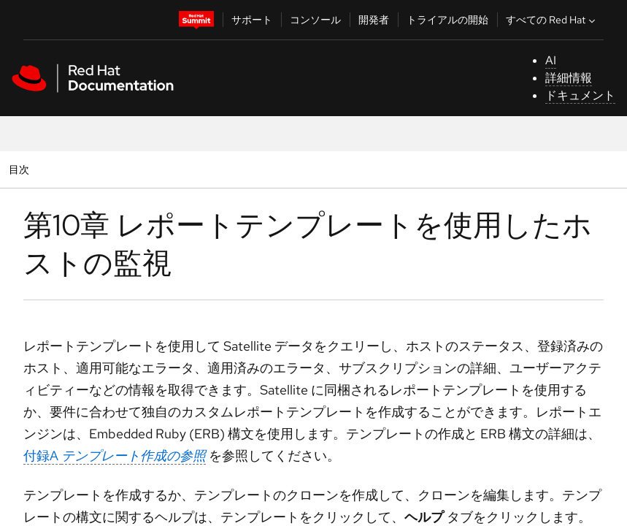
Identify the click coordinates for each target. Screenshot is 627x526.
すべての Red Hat (552, 19)
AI (550, 60)
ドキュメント (580, 95)
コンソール (315, 19)
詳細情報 (568, 77)
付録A (114, 455)
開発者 (373, 19)
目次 (21, 169)
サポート (251, 19)
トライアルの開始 (447, 19)
